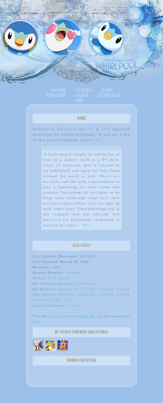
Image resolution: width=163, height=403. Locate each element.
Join (106, 90)
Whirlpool (67, 129)
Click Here (84, 284)
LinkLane (87, 294)
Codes (83, 90)
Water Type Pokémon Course (102, 289)
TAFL (106, 129)
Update (56, 95)
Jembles (73, 273)
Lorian (73, 305)
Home (58, 90)
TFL (91, 129)
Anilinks (66, 294)
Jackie (60, 316)
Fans (81, 95)
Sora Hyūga (59, 278)
